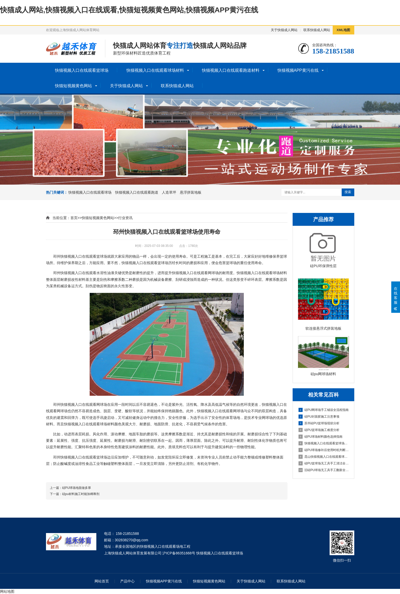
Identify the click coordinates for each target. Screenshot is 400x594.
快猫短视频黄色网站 (73, 86)
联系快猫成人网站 (316, 30)
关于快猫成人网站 (284, 30)
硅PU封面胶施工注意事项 (319, 417)
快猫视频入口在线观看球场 (89, 192)
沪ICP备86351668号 (178, 553)
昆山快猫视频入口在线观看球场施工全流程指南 (324, 457)
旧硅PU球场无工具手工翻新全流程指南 (324, 470)
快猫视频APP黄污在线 (298, 70)
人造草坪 (169, 192)
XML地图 (343, 30)
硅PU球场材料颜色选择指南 (321, 437)
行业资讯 (125, 218)
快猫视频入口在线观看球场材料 (155, 70)
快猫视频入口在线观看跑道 (136, 192)
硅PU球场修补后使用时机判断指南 (324, 450)
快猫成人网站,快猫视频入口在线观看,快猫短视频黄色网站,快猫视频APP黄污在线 (129, 10)
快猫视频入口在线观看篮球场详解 (324, 443)
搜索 (348, 192)
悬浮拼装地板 (190, 192)
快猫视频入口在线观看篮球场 (81, 70)
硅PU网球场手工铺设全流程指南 (324, 410)
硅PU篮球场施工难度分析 (319, 430)
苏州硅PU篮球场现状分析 (319, 423)
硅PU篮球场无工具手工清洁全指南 (324, 463)
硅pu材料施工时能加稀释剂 (80, 494)
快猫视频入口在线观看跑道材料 (230, 70)
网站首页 (102, 581)
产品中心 (127, 581)
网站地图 (7, 591)
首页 (74, 218)
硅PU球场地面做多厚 (76, 488)
